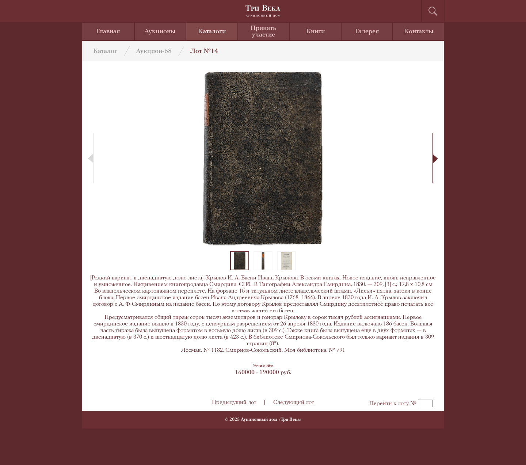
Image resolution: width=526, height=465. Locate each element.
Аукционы (160, 31)
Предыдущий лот (234, 402)
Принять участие (263, 31)
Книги (315, 31)
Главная (108, 31)
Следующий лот (293, 402)
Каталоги (212, 31)
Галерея (367, 31)
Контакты (419, 31)
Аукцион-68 (154, 51)
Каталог (105, 51)
